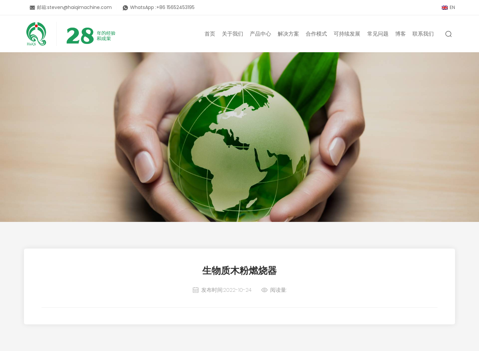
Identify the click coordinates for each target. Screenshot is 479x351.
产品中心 (260, 34)
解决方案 (288, 34)
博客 (400, 34)
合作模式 (316, 34)
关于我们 (232, 34)
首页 (210, 34)
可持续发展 (347, 34)
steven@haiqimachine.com (79, 7)
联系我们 (423, 34)
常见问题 (378, 34)
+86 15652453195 (175, 7)
